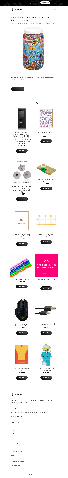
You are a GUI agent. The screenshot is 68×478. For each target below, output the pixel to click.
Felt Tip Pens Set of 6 (22, 279)
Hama (41, 77)
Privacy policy (15, 465)
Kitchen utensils (49, 77)
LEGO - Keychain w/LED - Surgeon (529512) (46, 369)
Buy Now (18, 89)
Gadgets (14, 433)
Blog (12, 455)
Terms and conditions (17, 462)
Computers (14, 427)
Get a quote (45, 2)
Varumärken (35, 77)
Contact (13, 458)
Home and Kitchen (25, 77)
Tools (12, 440)
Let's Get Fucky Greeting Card (22, 236)
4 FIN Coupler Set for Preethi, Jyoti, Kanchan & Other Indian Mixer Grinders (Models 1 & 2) (21, 189)
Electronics (14, 430)
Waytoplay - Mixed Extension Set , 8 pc (46, 180)
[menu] (55, 9)
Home (13, 23)
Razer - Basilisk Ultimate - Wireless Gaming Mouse (22, 325)
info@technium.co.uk (17, 416)
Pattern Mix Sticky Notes (46, 235)
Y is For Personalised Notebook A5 (22, 369)
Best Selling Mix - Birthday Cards (46, 280)
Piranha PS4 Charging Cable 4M (46, 325)
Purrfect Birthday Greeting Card (46, 133)
